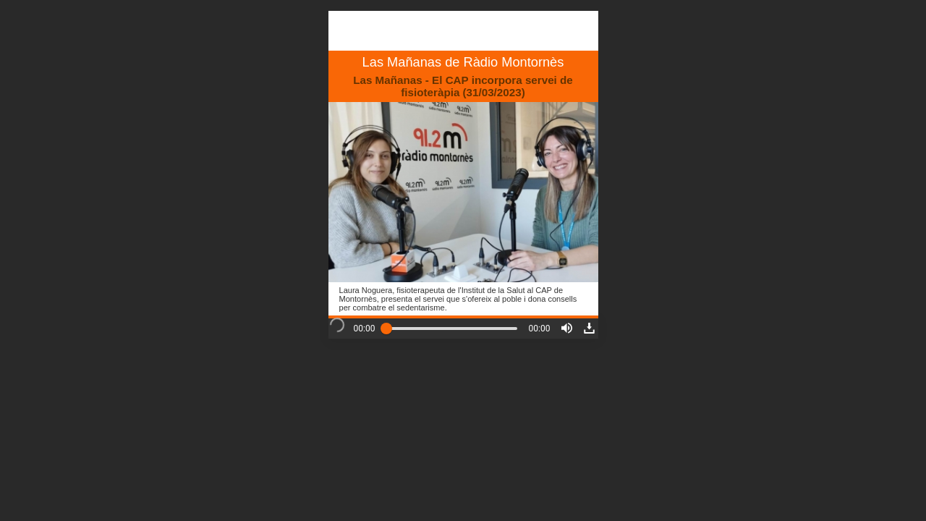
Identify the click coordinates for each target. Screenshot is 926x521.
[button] (566, 328)
